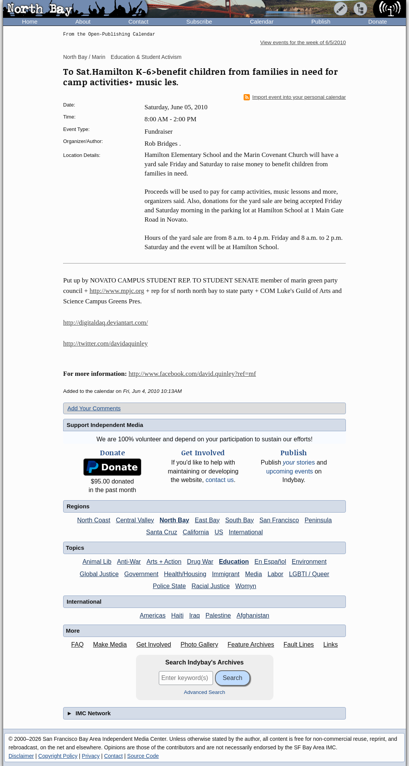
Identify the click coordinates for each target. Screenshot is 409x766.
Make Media (110, 644)
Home (30, 21)
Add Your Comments (94, 408)
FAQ (77, 644)
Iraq (194, 615)
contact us (220, 480)
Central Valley (135, 520)
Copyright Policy (57, 756)
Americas (153, 615)
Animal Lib (97, 561)
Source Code (143, 756)
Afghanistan (253, 615)
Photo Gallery (199, 644)
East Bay (207, 520)
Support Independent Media (105, 425)
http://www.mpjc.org (116, 290)
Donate (377, 21)
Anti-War (129, 561)
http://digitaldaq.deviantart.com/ (105, 322)
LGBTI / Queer (309, 574)
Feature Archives (251, 644)
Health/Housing (185, 574)
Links (330, 644)
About (83, 21)
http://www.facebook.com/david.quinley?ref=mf (192, 373)
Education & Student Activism (146, 57)
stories (299, 462)
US (219, 532)
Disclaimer (21, 756)
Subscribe (199, 21)
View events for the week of (303, 42)
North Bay (174, 520)
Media (253, 574)
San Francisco (279, 520)
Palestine (218, 615)
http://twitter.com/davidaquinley (105, 343)
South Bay (239, 520)
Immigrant (225, 574)
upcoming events (289, 471)
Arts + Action (163, 561)
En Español (270, 561)
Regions (78, 506)
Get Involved (153, 644)
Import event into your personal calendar (295, 97)
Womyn (245, 586)
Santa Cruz (161, 532)
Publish (320, 21)
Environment (309, 561)
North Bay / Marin (84, 57)
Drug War (200, 561)
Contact (138, 21)
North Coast (93, 520)
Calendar (261, 21)
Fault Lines (299, 644)
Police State (169, 586)
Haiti (177, 615)
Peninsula (318, 520)
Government (141, 574)
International (246, 532)
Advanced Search (204, 692)
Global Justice (99, 574)
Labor (276, 574)
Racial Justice (210, 586)
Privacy (91, 756)
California (196, 532)
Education (234, 561)
